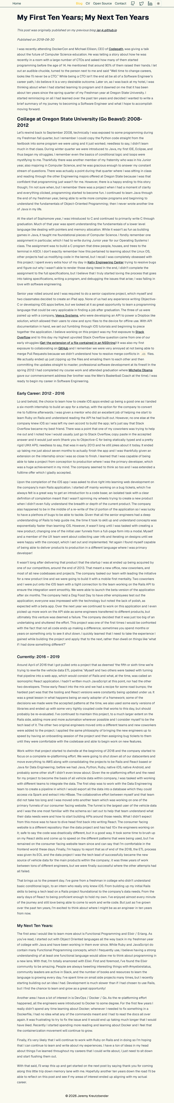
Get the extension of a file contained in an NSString (77, 343)
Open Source (102, 3)
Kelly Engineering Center (105, 262)
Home (17, 3)
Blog (79, 3)
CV (88, 3)
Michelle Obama (140, 370)
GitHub (63, 348)
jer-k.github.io (106, 30)
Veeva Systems (66, 315)
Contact (120, 3)
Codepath (116, 49)
